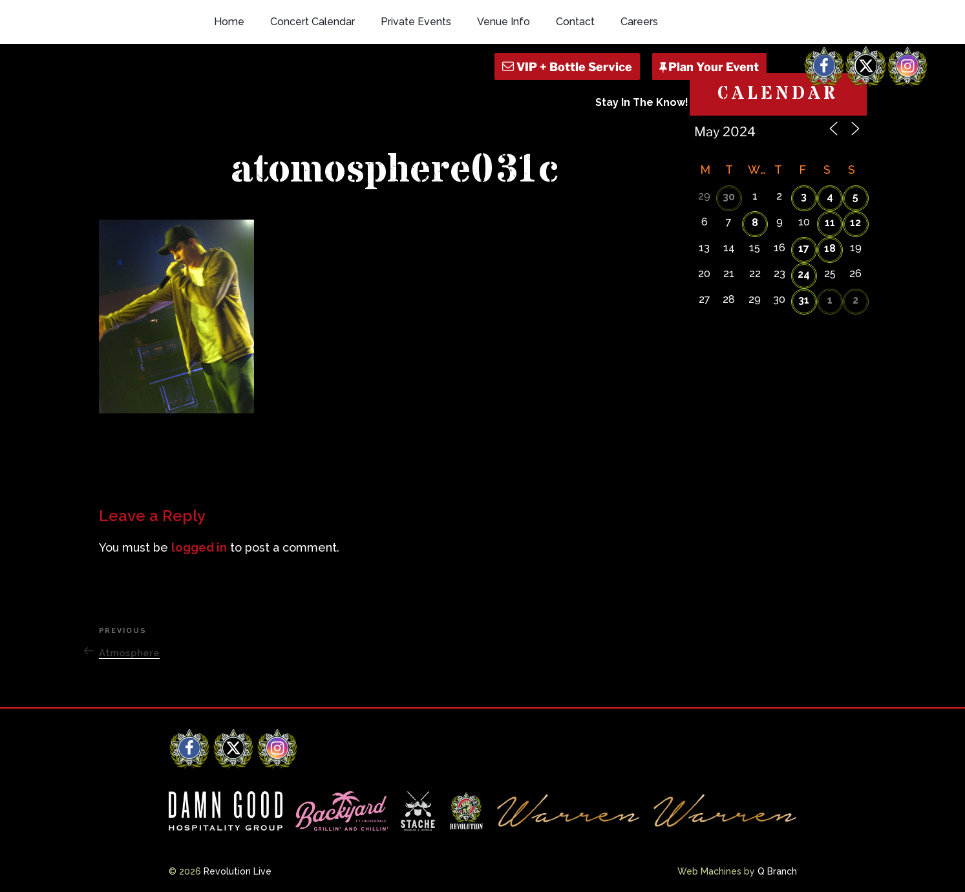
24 (804, 274)
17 (803, 248)
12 (855, 222)
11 (830, 222)
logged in (199, 547)
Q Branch (777, 871)
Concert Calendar (312, 22)
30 (729, 197)
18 (830, 248)
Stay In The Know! (641, 102)
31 (803, 300)
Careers (639, 22)
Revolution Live (237, 871)
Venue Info (503, 22)
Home (229, 22)
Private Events (416, 22)
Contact (575, 22)
